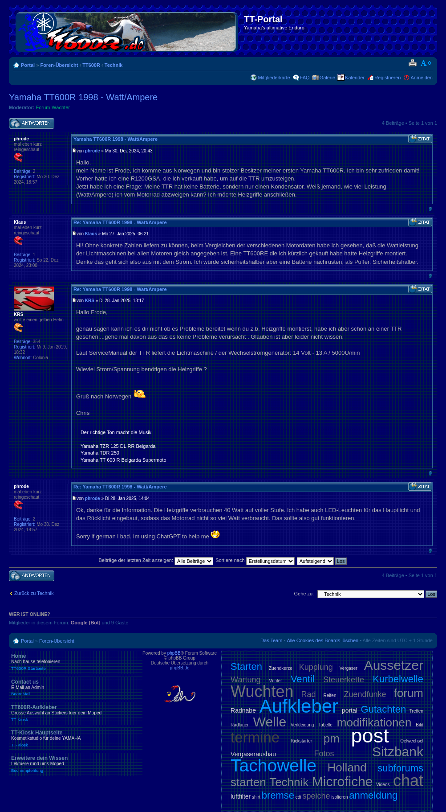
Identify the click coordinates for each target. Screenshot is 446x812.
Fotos (324, 753)
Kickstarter (301, 740)
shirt (256, 797)
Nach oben (430, 208)
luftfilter (241, 796)
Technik (114, 65)
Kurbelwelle (398, 679)
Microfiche (342, 781)
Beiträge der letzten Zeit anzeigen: (155, 560)
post (370, 735)
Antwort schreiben (31, 123)
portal (349, 710)
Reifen (330, 695)
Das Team (271, 640)
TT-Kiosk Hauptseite (75, 738)
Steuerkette (343, 679)
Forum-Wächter (53, 107)
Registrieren (387, 77)
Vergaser (348, 668)
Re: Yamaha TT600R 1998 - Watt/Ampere (120, 222)
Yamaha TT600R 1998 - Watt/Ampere (83, 97)
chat (408, 780)
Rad (308, 694)
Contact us (75, 688)
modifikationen (374, 722)
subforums (400, 768)
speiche (316, 795)
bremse (278, 795)
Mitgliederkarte (274, 77)
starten (248, 782)
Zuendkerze (280, 668)
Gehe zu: (304, 593)
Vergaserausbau (253, 754)
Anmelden (421, 77)
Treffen (416, 711)
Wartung (245, 679)
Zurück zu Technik (33, 593)
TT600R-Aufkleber (75, 713)
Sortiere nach (254, 560)
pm (332, 738)
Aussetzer (393, 665)
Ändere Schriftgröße (426, 63)
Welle (269, 721)
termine (255, 737)
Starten (246, 666)
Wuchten (262, 691)
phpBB (174, 653)
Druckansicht (412, 63)
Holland (347, 767)
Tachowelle (273, 765)
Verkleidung (302, 724)
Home (75, 662)
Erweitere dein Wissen (75, 764)
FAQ (305, 77)
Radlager (240, 724)
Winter (275, 680)
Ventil (303, 679)
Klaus (91, 233)
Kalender (355, 77)
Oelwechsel (411, 740)
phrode (92, 150)
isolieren (339, 797)
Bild (419, 724)
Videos (382, 784)
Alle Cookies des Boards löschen (322, 640)
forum (408, 693)
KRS (89, 300)
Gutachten (383, 709)
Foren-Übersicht (59, 65)
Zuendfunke (365, 694)
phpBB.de (180, 667)
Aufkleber (298, 706)
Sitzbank (397, 751)
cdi (298, 797)
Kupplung (316, 667)
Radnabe (243, 710)
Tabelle (325, 724)
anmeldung (373, 795)
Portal (28, 65)
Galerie (327, 77)
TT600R (91, 65)
